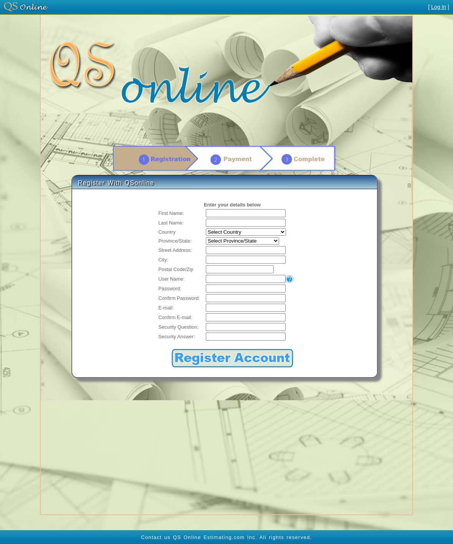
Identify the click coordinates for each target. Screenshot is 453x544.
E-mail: (166, 308)
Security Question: (179, 327)
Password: (170, 288)
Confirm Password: (179, 298)
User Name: (172, 279)
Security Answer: (177, 336)
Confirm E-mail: (175, 317)
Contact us (155, 537)
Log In (438, 7)
